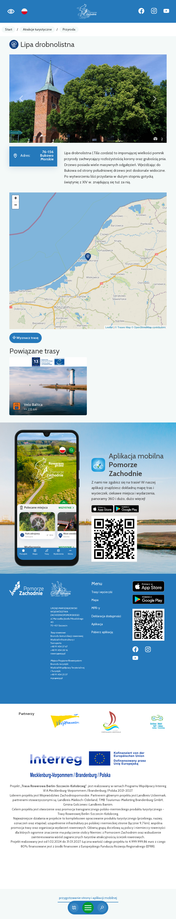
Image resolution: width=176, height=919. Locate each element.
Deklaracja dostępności (106, 616)
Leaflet (109, 327)
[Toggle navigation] (88, 907)
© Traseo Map (123, 327)
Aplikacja (97, 624)
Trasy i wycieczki (101, 592)
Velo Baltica (33, 404)
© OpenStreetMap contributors (149, 327)
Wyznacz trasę (25, 338)
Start (8, 29)
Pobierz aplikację (102, 632)
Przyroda (69, 29)
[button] (21, 98)
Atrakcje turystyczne (37, 29)
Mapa (94, 600)
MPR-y (95, 608)
